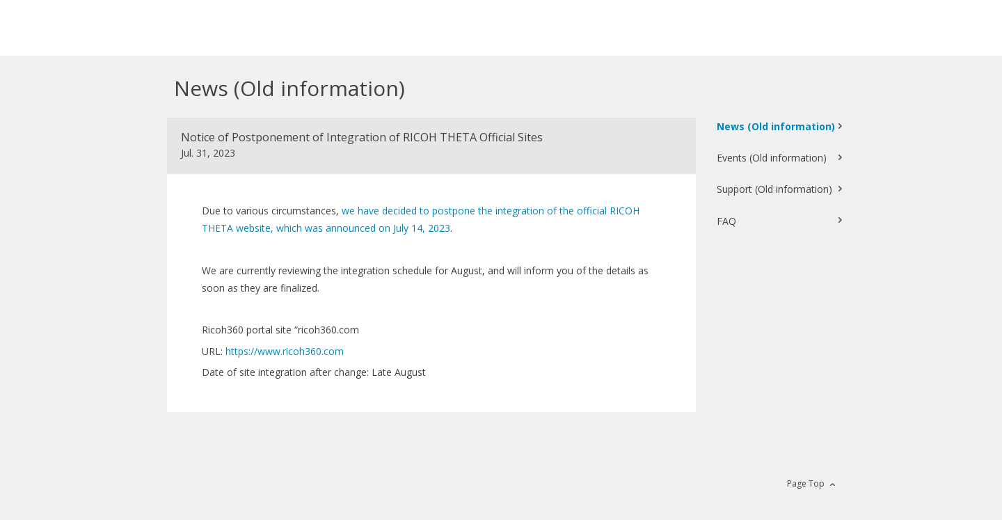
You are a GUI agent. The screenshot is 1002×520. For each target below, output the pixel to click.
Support (774, 189)
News (776, 126)
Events (772, 157)
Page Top (806, 483)
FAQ (726, 221)
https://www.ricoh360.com (284, 351)
